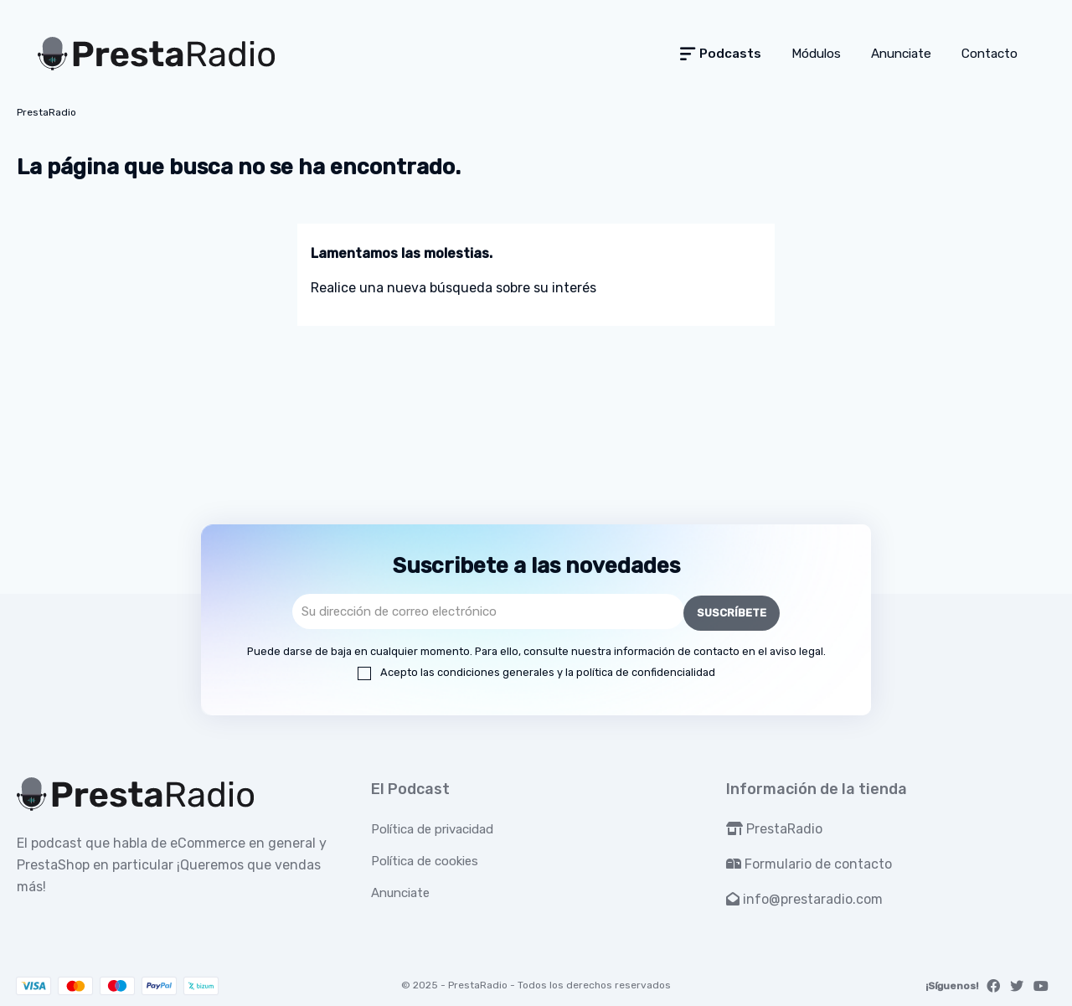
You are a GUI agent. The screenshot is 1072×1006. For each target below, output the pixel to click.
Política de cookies (424, 859)
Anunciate (400, 891)
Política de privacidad (432, 827)
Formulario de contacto (809, 862)
